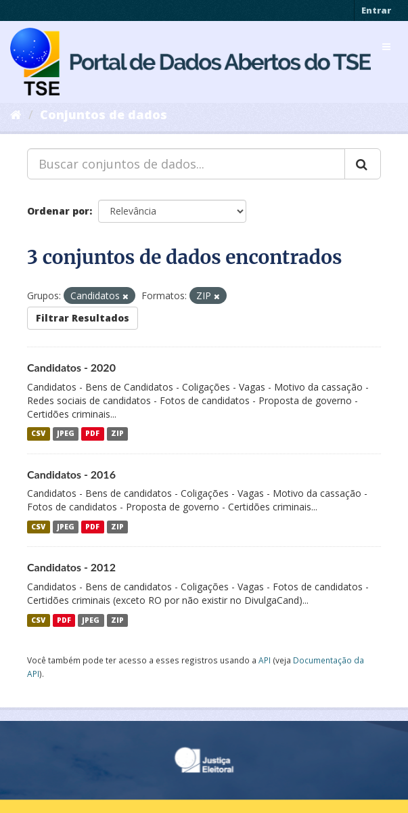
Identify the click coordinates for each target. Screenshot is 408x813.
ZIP (117, 434)
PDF (92, 434)
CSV (38, 434)
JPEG (65, 434)
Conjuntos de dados (103, 114)
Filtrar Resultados (82, 317)
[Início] (16, 114)
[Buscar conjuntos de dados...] (186, 163)
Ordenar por (58, 210)
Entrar (376, 10)
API (264, 660)
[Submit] (362, 163)
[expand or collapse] (386, 46)
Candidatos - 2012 (71, 567)
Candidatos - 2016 (71, 474)
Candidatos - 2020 (71, 367)
